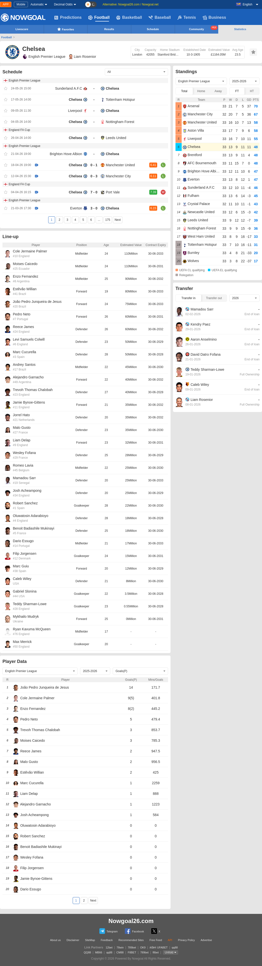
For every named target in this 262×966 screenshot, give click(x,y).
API (170, 940)
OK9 (143, 947)
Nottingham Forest (120, 122)
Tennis (186, 17)
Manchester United (120, 165)
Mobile (21, 4)
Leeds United (116, 138)
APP (6, 4)
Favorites (65, 29)
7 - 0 (93, 192)
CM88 (120, 952)
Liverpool (75, 111)
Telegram (108, 931)
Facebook (134, 931)
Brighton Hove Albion (66, 154)
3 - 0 (93, 208)
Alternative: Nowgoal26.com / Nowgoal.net (130, 4)
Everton (76, 208)
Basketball (129, 17)
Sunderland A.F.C (68, 88)
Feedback (107, 940)
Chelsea (112, 88)
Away (218, 91)
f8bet (156, 952)
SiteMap (90, 940)
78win (120, 947)
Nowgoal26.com (131, 921)
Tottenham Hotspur (120, 100)
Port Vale (113, 192)
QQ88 (87, 952)
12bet (109, 947)
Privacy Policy (186, 940)
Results (109, 29)
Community (203, 28)
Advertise (206, 940)
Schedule (153, 29)
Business (214, 17)
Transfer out (214, 298)
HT (252, 91)
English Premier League (43, 56)
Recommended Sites (131, 940)
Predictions (68, 17)
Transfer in (188, 298)
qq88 (175, 947)
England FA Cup (19, 130)
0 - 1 (93, 165)
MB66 (98, 952)
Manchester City (118, 176)
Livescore (22, 29)
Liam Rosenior (82, 56)
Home (201, 91)
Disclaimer (72, 940)
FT (237, 91)
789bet (132, 947)
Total (184, 91)
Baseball (160, 17)
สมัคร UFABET (159, 947)
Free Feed (156, 940)
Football (98, 17)
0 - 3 (93, 176)
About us (55, 940)
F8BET (132, 952)
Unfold (169, 952)
